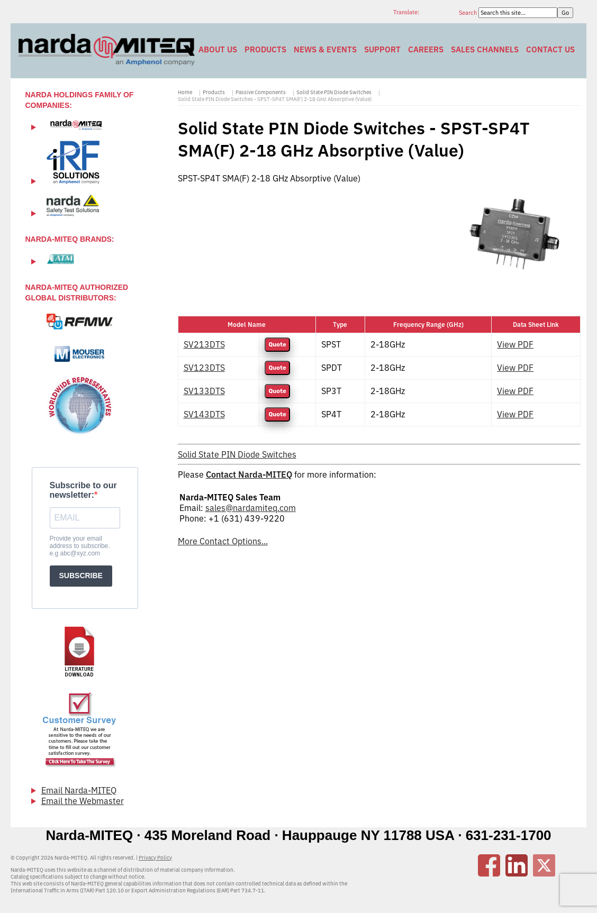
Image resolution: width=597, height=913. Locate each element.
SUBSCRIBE (81, 575)
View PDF (515, 344)
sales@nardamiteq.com (250, 508)
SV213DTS (204, 344)
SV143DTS (204, 414)
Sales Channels (485, 49)
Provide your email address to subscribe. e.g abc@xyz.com (80, 546)
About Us (217, 49)
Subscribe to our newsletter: (83, 490)
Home (185, 92)
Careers (426, 49)
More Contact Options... (223, 541)
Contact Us (550, 49)
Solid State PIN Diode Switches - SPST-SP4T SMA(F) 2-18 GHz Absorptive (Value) (275, 99)
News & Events (325, 49)
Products (265, 49)
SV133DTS (204, 391)
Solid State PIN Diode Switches (334, 92)
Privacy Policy (155, 857)
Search (468, 12)
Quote (277, 344)
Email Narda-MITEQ (78, 790)
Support (382, 49)
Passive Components (261, 92)
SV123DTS (204, 367)
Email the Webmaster (82, 801)
